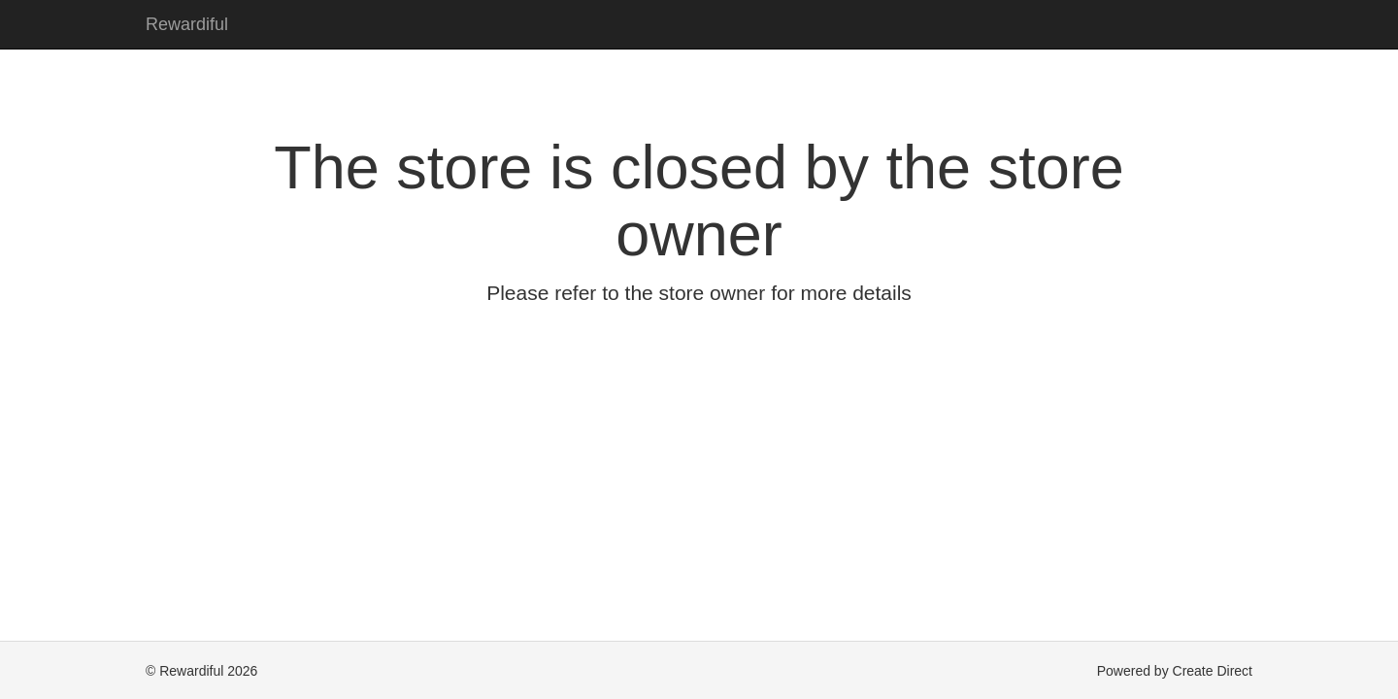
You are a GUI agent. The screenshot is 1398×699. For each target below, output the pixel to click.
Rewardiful (187, 24)
